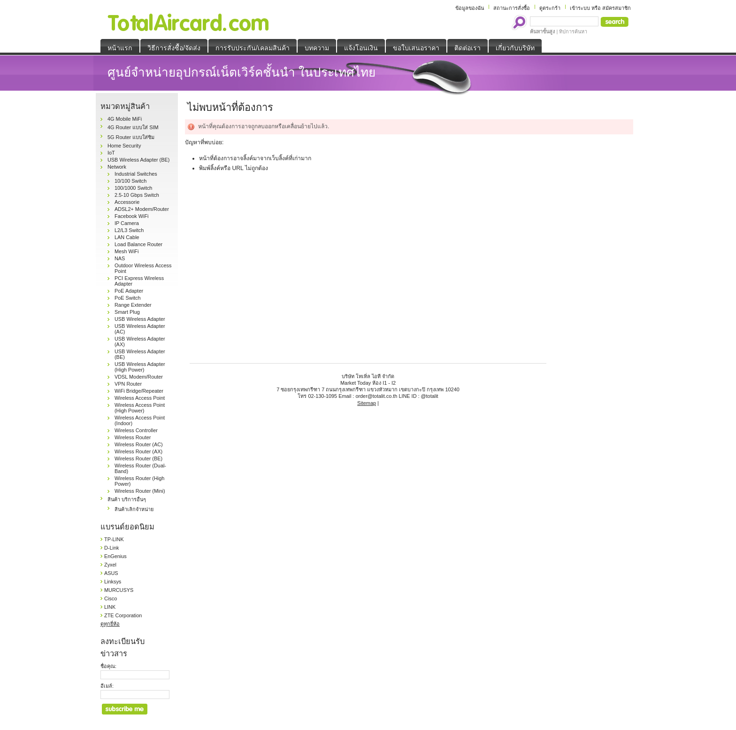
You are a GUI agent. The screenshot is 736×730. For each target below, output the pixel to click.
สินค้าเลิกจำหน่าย (134, 509)
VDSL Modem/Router (139, 377)
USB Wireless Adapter (140, 319)
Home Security (124, 145)
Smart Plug (127, 312)
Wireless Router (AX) (138, 451)
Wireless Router (133, 437)
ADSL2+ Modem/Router (142, 209)
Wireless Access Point (140, 398)
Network (116, 167)
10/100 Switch (130, 181)
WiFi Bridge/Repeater (139, 391)
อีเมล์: (107, 686)
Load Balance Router (138, 244)
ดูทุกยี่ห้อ (110, 624)
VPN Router (128, 384)
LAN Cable (127, 237)
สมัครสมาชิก (616, 8)
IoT (111, 152)
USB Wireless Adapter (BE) (138, 160)
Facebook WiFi (132, 216)
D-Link (111, 548)
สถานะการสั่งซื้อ (511, 8)
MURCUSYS (118, 590)
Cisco (110, 598)
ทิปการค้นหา (573, 31)
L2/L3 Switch (129, 230)
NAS (120, 258)
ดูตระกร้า (549, 8)
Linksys (112, 581)
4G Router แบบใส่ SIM (133, 127)
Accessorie (127, 202)
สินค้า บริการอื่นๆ (126, 499)
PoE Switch (128, 298)
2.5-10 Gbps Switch (137, 195)
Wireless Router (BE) (138, 458)
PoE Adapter (129, 291)
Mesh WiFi (126, 251)
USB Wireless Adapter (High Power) (140, 367)
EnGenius (115, 556)
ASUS (111, 573)
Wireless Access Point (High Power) (140, 407)
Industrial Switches (136, 174)
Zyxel (110, 564)
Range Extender (133, 305)
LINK (109, 607)
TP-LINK (114, 539)
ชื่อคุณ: (108, 666)
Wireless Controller (136, 430)
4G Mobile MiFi (124, 119)
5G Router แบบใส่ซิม (130, 137)
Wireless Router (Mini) (140, 491)
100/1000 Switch (133, 188)
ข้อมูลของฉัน (469, 8)
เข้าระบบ (580, 8)
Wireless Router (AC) (139, 444)
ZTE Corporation (123, 615)
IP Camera (127, 223)
